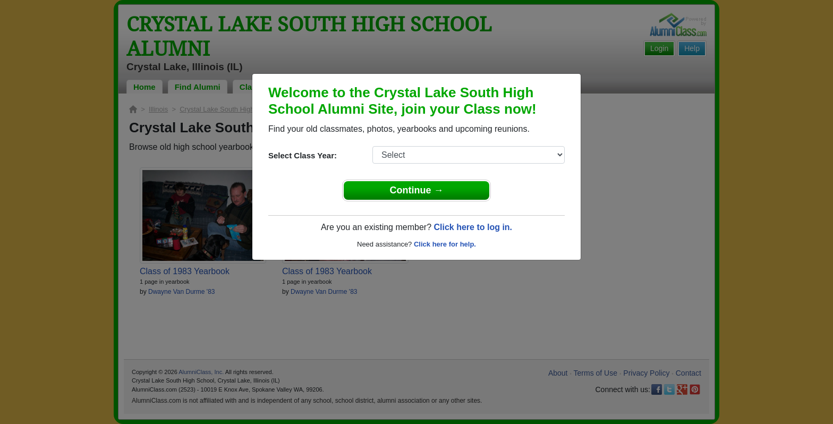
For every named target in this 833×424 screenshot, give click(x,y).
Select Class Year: (302, 155)
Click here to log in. (473, 227)
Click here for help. (445, 244)
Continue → (417, 190)
